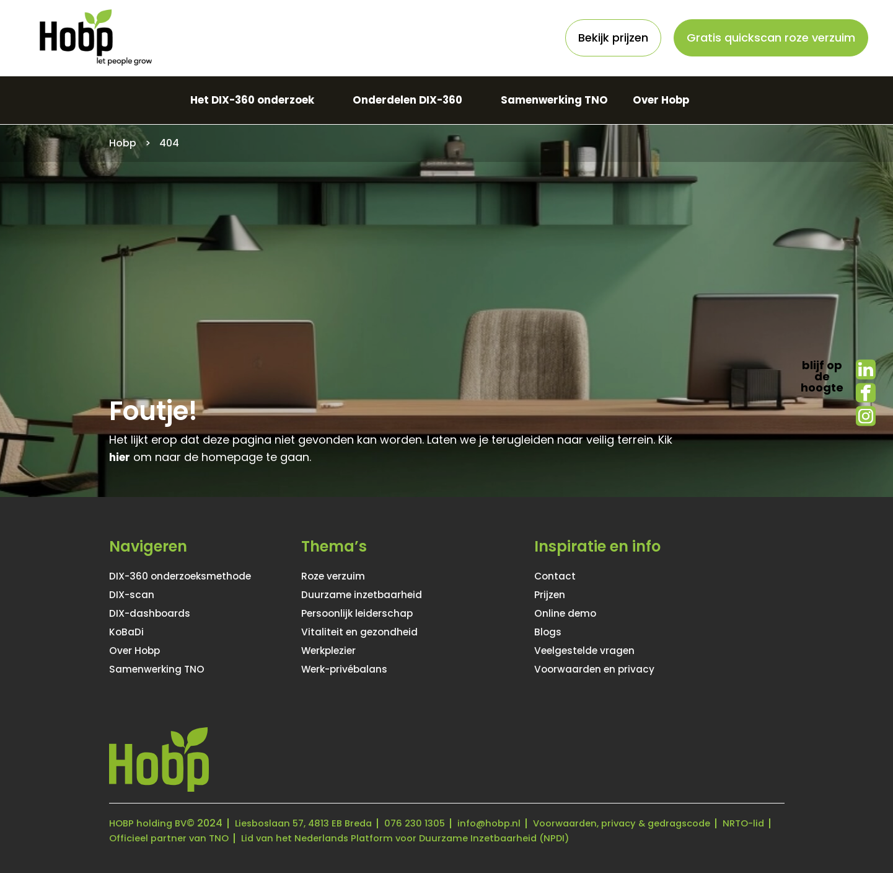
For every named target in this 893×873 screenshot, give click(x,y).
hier (120, 457)
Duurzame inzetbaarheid (369, 595)
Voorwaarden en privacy (602, 669)
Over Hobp (677, 100)
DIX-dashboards (155, 613)
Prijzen (552, 595)
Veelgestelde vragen (591, 650)
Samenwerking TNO (562, 100)
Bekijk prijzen (613, 37)
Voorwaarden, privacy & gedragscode (652, 823)
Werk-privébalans (351, 669)
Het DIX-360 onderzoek (239, 100)
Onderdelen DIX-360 (406, 100)
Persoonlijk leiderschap (365, 613)
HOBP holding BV (150, 823)
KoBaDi (128, 632)
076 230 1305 (432, 823)
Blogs (549, 632)
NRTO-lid (131, 838)
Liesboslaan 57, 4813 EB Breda (314, 823)
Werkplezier (333, 650)
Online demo (569, 613)
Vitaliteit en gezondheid (367, 632)
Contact (557, 576)
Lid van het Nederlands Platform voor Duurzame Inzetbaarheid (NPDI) (477, 838)
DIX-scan (135, 595)
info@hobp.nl (510, 823)
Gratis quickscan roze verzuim (771, 37)
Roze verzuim (337, 576)
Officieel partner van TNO (229, 838)
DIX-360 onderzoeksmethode (191, 576)
